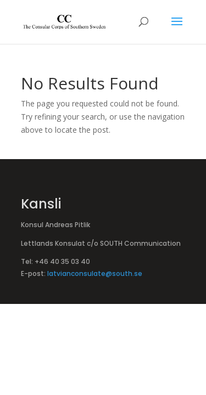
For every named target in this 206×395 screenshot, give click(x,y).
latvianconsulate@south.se (94, 273)
